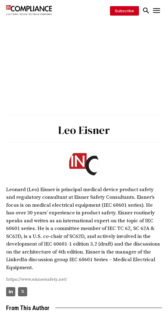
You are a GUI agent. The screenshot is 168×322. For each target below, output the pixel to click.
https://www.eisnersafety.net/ (36, 279)
